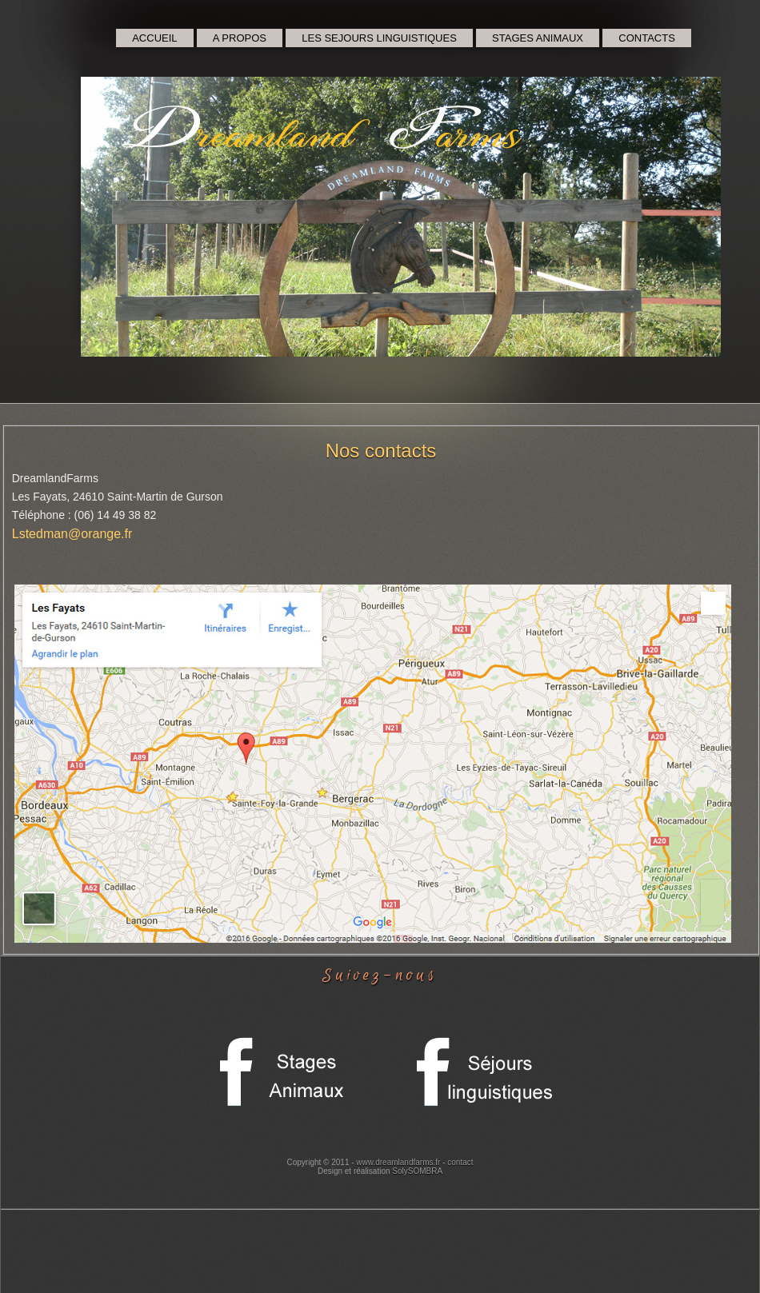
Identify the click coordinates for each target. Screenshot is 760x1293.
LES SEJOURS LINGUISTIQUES (379, 38)
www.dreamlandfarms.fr (397, 1162)
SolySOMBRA (417, 1171)
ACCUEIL (154, 38)
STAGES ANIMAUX (537, 38)
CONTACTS (646, 38)
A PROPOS (239, 38)
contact (460, 1162)
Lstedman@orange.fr (72, 534)
